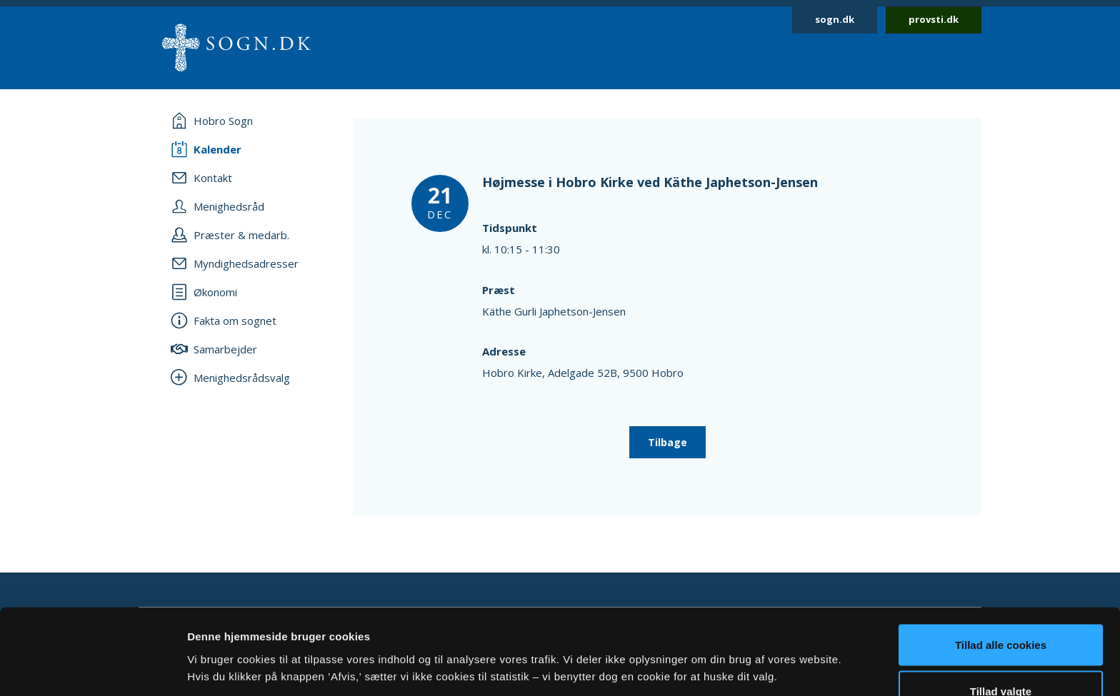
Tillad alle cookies (1000, 564)
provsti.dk (934, 19)
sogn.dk (834, 19)
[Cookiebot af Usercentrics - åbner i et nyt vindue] (92, 668)
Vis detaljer (742, 642)
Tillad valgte (1000, 611)
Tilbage (667, 442)
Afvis (1001, 658)
